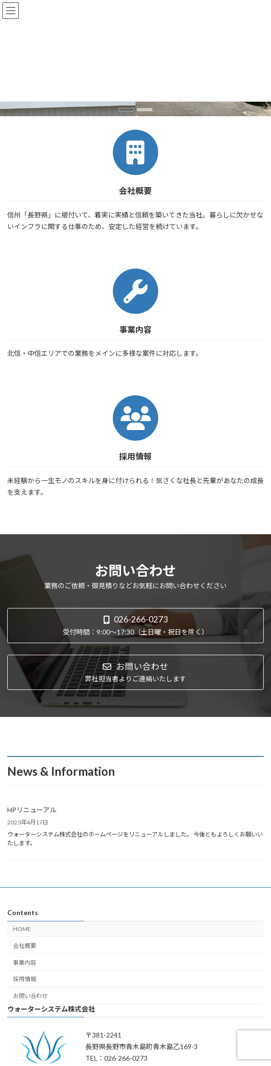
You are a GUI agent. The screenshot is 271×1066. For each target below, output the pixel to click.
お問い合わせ (30, 995)
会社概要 (24, 945)
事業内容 (24, 962)
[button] (126, 109)
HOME (22, 928)
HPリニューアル (31, 810)
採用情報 (24, 979)
